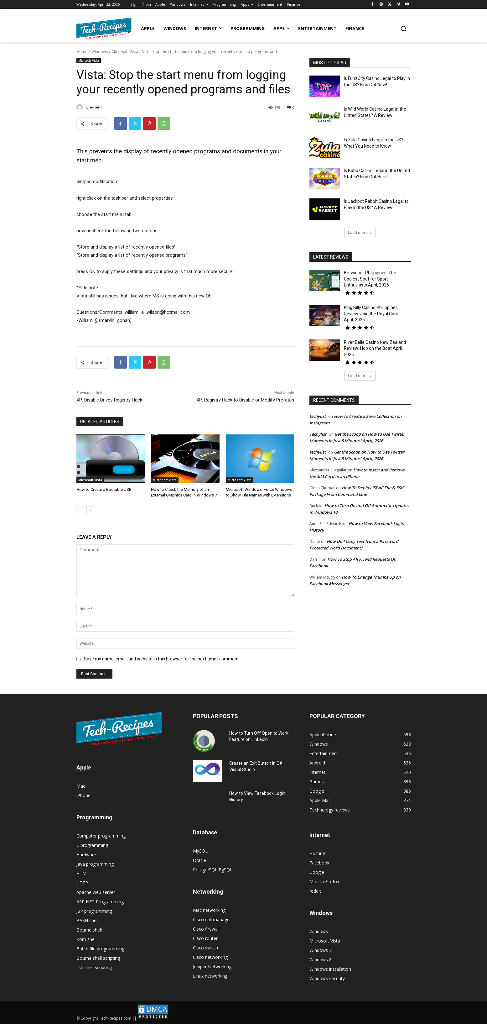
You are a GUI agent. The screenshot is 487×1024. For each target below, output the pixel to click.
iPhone (83, 795)
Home (81, 51)
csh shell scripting (94, 967)
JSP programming (94, 911)
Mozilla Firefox (324, 882)
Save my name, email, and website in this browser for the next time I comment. (162, 658)
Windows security (327, 978)
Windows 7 (320, 950)
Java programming (95, 864)
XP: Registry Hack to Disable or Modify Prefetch (245, 400)
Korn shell (86, 939)
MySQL (200, 851)
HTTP (82, 883)
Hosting (317, 853)
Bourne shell (89, 930)
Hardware (86, 855)
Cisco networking (210, 957)
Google (316, 872)
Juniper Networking (212, 966)
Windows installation (330, 969)
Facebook (319, 863)
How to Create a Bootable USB (104, 489)
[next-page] (90, 510)
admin (96, 107)
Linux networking (210, 976)
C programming (92, 845)
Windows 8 (320, 960)
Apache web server (95, 892)
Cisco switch (205, 948)
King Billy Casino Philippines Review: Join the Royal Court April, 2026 (372, 313)
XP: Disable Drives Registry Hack (109, 400)
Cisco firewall (206, 929)
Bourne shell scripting (98, 958)
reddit (315, 891)
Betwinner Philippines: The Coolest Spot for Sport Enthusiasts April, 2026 (370, 278)
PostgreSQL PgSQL (212, 870)
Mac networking (209, 910)
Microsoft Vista (125, 51)
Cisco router (205, 938)
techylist (317, 416)
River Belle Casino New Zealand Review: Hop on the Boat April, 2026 (375, 348)
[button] (403, 28)
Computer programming (101, 836)
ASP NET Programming (100, 902)
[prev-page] (80, 510)
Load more (360, 232)
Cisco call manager (212, 919)
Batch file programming (100, 949)
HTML (82, 873)
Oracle (199, 860)
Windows (99, 51)
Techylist (317, 434)
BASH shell (87, 920)
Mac (80, 786)
